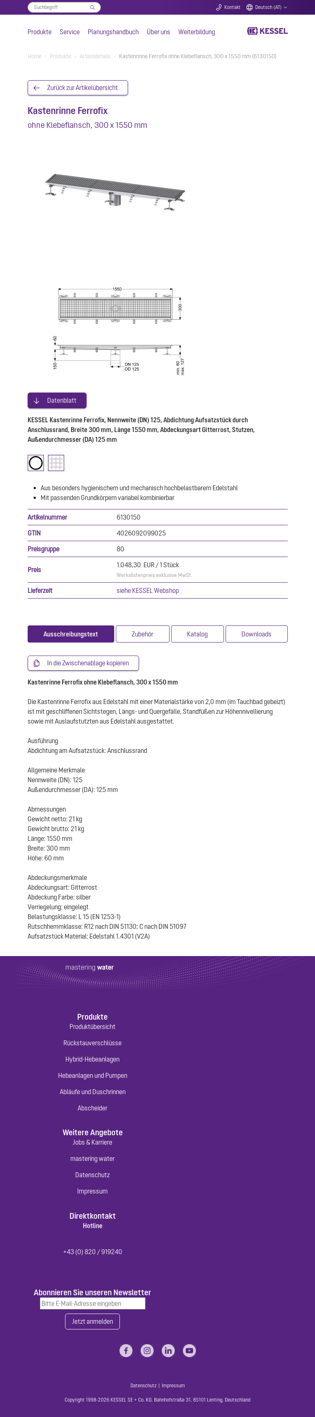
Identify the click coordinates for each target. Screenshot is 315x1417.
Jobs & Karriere (92, 1140)
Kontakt (232, 7)
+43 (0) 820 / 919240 (92, 1249)
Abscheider (92, 1106)
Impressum (92, 1189)
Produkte (40, 31)
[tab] (71, 631)
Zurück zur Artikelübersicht (82, 88)
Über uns (158, 31)
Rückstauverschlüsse (92, 1040)
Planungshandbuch (113, 31)
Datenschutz (92, 1172)
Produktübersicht (92, 1024)
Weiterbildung (196, 31)
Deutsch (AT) (268, 7)
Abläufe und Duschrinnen (93, 1089)
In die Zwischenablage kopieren (88, 661)
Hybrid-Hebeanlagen (92, 1057)
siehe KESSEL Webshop (148, 588)
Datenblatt (61, 397)
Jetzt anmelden (92, 1319)
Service (70, 31)
